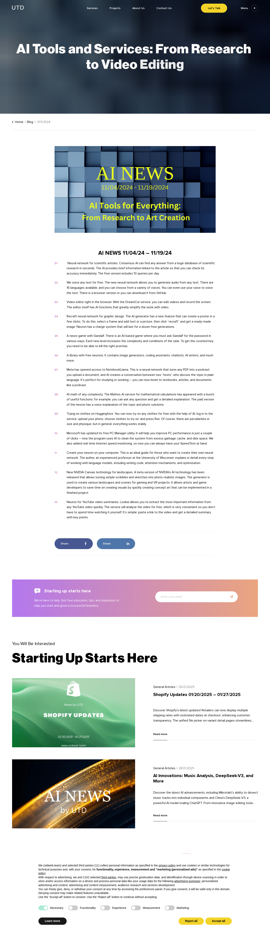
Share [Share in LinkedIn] (117, 543)
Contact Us (164, 8)
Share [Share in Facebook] (75, 543)
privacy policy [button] (167, 865)
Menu (249, 8)
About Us (138, 8)
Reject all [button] (191, 921)
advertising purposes (187, 881)
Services (92, 8)
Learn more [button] (52, 921)
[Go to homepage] (18, 8)
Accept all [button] (218, 921)
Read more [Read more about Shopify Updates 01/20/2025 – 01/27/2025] (160, 734)
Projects (115, 8)
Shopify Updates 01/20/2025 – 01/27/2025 (197, 694)
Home (17, 122)
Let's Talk (214, 8)
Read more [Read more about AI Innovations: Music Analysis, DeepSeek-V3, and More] (160, 815)
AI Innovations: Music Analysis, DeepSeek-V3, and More (203, 778)
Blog (30, 122)
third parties (108, 877)
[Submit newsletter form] (231, 596)
